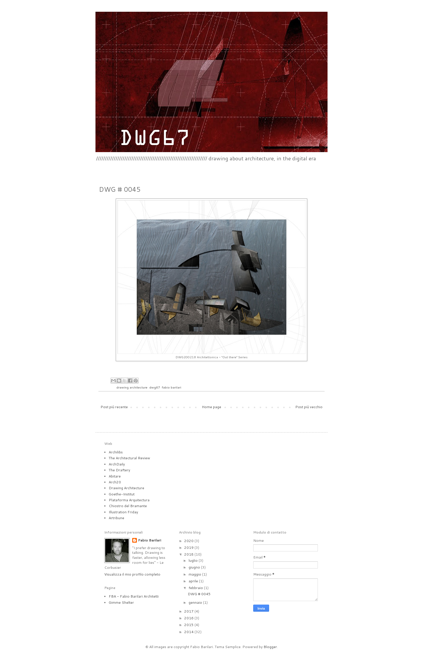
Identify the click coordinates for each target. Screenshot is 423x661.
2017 (189, 611)
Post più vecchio (309, 406)
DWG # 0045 (199, 593)
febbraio (196, 587)
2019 (189, 547)
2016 (189, 617)
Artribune (116, 517)
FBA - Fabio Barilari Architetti (134, 596)
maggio (195, 574)
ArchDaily (117, 464)
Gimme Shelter (121, 602)
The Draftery (119, 469)
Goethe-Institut (122, 494)
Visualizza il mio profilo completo (132, 574)
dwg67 (154, 387)
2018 (189, 554)
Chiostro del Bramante (128, 505)
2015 (189, 624)
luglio (194, 560)
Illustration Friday (123, 511)
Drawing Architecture (126, 487)
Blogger (270, 646)
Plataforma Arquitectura (129, 499)
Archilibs (116, 452)
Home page (211, 406)
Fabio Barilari (149, 540)
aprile (194, 580)
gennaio (196, 602)
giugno (195, 567)
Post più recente (114, 406)
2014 (189, 631)
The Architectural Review (129, 457)
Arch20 (115, 482)
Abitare (115, 476)
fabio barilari (171, 387)
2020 (189, 540)
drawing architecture (131, 387)
